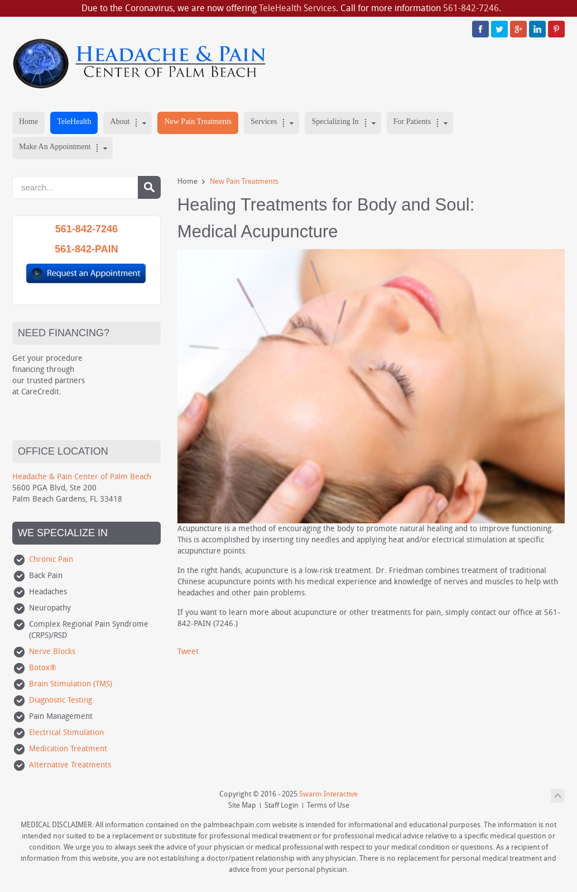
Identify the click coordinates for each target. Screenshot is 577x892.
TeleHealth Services (297, 8)
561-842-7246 (471, 8)
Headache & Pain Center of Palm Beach (81, 476)
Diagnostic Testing (60, 700)
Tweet (188, 651)
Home (187, 181)
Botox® (42, 667)
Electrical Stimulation (66, 732)
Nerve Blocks (52, 651)
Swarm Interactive (328, 794)
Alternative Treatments (70, 765)
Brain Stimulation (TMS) (70, 684)
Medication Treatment (68, 748)
